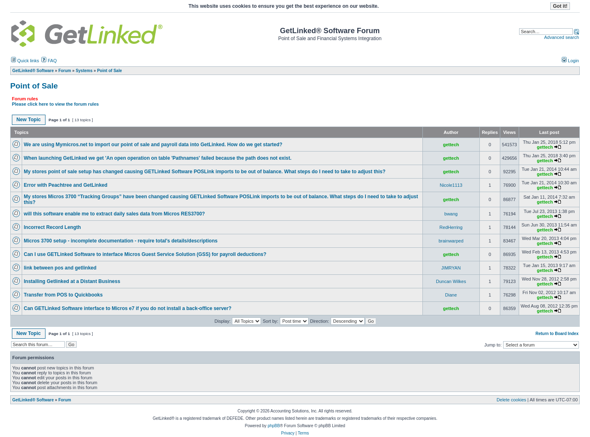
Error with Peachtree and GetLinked (65, 185)
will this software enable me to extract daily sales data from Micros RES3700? (114, 214)
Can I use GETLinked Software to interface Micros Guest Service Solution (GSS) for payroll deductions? (145, 254)
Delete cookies (511, 399)
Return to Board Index (557, 333)
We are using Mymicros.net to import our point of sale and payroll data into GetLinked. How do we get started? (153, 144)
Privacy (288, 433)
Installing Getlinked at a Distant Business (72, 281)
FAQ (49, 60)
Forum (64, 400)
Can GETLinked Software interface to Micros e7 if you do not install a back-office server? (127, 308)
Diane (451, 294)
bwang (451, 213)
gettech (451, 144)
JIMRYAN (451, 267)
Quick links (25, 60)
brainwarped (450, 240)
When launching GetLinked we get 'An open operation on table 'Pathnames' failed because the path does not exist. (157, 158)
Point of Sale (34, 86)
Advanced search (561, 37)
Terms (303, 433)
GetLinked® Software (33, 400)
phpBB (274, 425)
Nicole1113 (451, 185)
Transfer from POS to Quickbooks (63, 295)
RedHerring (451, 227)
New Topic (28, 119)
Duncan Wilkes (451, 281)
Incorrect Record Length (52, 227)
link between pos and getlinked (60, 268)
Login (570, 60)
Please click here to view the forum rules (55, 104)
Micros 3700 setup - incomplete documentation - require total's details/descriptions (121, 241)
